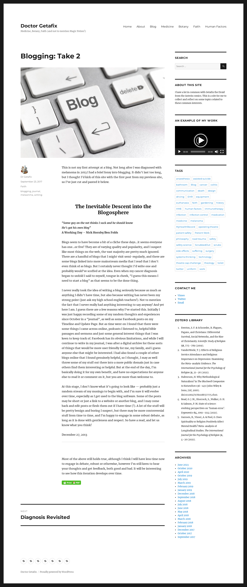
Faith (196, 26)
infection (181, 214)
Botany (184, 26)
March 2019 (184, 482)
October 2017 (185, 533)
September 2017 (186, 537)
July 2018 (182, 504)
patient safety (183, 232)
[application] (200, 140)
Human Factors (215, 26)
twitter (180, 269)
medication (217, 214)
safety (212, 238)
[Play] (179, 151)
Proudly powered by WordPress (57, 571)
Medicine (167, 26)
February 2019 (185, 486)
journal (36, 191)
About (141, 26)
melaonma (27, 194)
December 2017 (186, 529)
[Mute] (216, 151)
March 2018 (184, 519)
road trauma (199, 238)
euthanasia (182, 202)
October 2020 (185, 468)
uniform (191, 269)
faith (194, 202)
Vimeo (181, 295)
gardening (207, 202)
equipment (202, 196)
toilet (221, 263)
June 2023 (183, 464)
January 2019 (185, 490)
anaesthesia (183, 178)
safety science (184, 244)
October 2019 (185, 475)
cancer (203, 184)
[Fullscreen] (222, 151)
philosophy (182, 238)
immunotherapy (214, 208)
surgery (210, 250)
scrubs (217, 244)
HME (179, 208)
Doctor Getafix (39, 26)
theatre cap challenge (188, 263)
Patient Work (202, 232)
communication (185, 190)
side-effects (182, 250)
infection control (199, 214)
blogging (26, 191)
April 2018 (183, 515)
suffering (197, 250)
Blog (153, 26)
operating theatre (208, 226)
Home (127, 26)
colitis (214, 184)
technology (205, 257)
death (201, 190)
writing (38, 194)
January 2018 (185, 526)
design (212, 190)
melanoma (196, 220)
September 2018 (186, 497)
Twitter (182, 299)
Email (181, 302)
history (220, 202)
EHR (190, 196)
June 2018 (183, 508)
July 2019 (183, 479)
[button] (201, 140)
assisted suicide (202, 178)
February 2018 (185, 522)
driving (180, 196)
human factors (193, 208)
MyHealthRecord (185, 226)
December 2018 (186, 493)
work (202, 269)
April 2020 (183, 472)
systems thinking (185, 257)
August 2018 (184, 500)
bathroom (181, 184)
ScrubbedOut (202, 244)
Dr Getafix (26, 176)
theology (209, 263)
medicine (181, 220)
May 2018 (183, 511)
